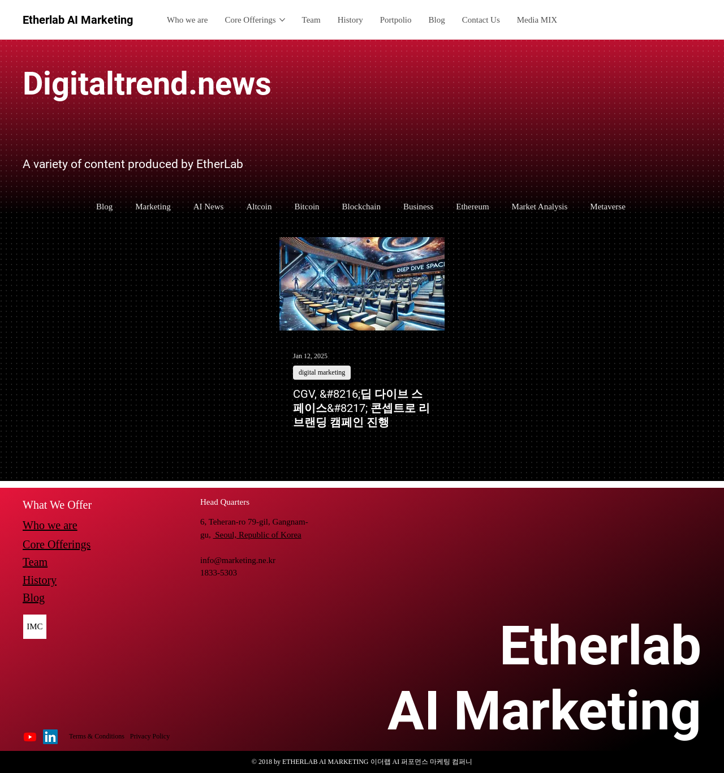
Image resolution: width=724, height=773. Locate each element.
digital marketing (322, 372)
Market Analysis (540, 206)
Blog (104, 206)
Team (35, 562)
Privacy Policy (150, 736)
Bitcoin (306, 206)
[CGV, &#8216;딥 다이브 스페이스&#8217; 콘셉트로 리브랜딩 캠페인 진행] (362, 283)
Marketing (152, 206)
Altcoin (259, 206)
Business (418, 206)
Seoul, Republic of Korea (257, 534)
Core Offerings (56, 544)
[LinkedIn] (50, 736)
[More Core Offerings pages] (282, 20)
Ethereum (472, 206)
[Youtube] (30, 736)
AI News (208, 206)
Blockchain (361, 206)
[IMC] (35, 627)
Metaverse (607, 206)
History (40, 580)
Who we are (50, 525)
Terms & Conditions (96, 736)
